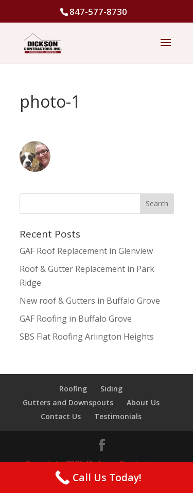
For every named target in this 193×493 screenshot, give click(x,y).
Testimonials (118, 416)
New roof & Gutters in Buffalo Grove (90, 300)
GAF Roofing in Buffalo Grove (76, 318)
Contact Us (61, 416)
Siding (111, 388)
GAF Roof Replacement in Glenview (86, 251)
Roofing (73, 388)
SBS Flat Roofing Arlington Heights (87, 336)
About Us (143, 402)
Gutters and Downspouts (68, 402)
